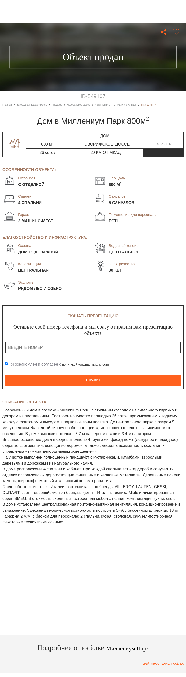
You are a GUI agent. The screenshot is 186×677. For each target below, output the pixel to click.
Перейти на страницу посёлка (156, 664)
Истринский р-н (128, 105)
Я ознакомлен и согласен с (67, 364)
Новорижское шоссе (97, 105)
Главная (8, 105)
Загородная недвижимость (39, 105)
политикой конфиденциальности (92, 364)
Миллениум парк (156, 105)
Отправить (93, 380)
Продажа (70, 105)
